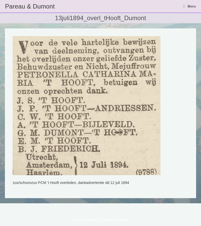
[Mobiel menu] (189, 6)
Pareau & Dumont (30, 6)
